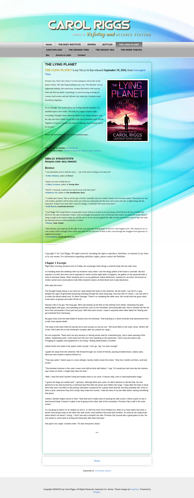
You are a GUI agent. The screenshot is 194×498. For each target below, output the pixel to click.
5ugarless (134, 489)
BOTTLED (107, 44)
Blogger (96, 492)
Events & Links (63, 55)
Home (49, 44)
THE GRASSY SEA (104, 50)
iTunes (91, 150)
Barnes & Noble (80, 150)
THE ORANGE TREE (79, 50)
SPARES (91, 44)
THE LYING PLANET (129, 44)
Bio (47, 55)
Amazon (67, 150)
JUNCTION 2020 (54, 50)
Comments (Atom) (103, 471)
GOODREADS (72, 148)
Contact (81, 55)
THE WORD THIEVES (131, 50)
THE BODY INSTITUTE (69, 44)
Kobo (98, 150)
